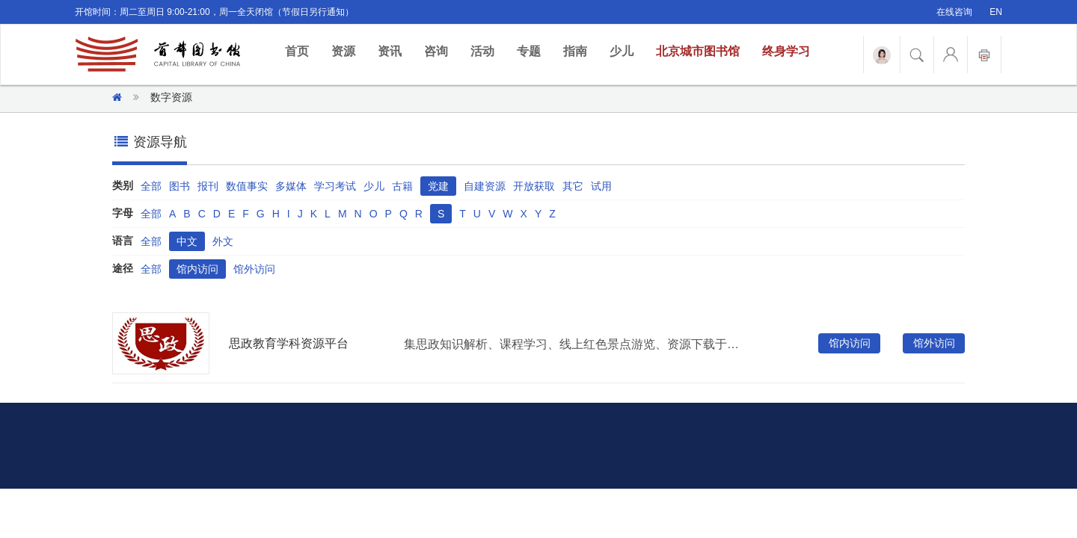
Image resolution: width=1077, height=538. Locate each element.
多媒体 (291, 186)
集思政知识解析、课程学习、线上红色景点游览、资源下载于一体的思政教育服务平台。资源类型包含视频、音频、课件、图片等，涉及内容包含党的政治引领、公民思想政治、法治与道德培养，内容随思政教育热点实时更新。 (575, 344)
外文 (222, 241)
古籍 (402, 186)
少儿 (621, 51)
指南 (575, 51)
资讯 (390, 51)
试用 (601, 186)
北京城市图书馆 (698, 51)
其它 (572, 186)
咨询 (436, 51)
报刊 (207, 186)
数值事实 (247, 186)
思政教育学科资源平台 (289, 343)
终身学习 (786, 51)
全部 (151, 186)
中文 (187, 241)
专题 (529, 51)
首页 (302, 50)
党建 (438, 186)
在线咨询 (954, 12)
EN (995, 12)
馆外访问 (254, 269)
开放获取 (534, 186)
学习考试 (335, 186)
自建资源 (485, 186)
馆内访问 (197, 269)
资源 (343, 51)
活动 (482, 51)
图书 (179, 186)
